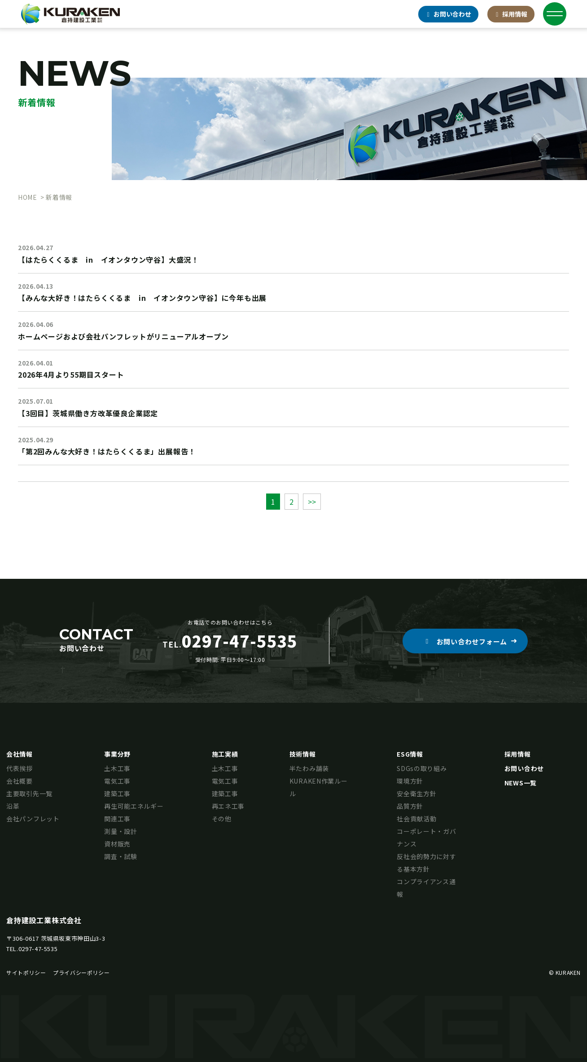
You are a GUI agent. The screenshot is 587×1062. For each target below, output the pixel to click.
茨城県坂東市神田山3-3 (73, 938)
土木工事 (117, 768)
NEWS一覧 (520, 782)
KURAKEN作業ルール (318, 787)
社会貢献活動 (416, 818)
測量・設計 (120, 831)
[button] (465, 641)
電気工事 (117, 780)
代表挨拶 (19, 768)
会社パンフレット (33, 818)
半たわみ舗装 (309, 768)
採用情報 (511, 13)
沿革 (12, 806)
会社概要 (19, 780)
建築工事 (117, 793)
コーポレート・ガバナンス (426, 837)
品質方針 (410, 806)
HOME (27, 197)
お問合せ (448, 13)
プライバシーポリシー (81, 972)
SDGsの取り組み (422, 768)
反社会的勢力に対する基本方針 (426, 862)
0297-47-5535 (38, 948)
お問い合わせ (524, 768)
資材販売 (117, 843)
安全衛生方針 (416, 793)
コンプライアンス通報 (426, 888)
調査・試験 (120, 856)
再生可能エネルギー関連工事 (133, 812)
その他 (222, 818)
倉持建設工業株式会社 (44, 920)
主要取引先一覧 (29, 793)
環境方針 (410, 780)
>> (312, 501)
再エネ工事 (228, 806)
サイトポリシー (26, 972)
